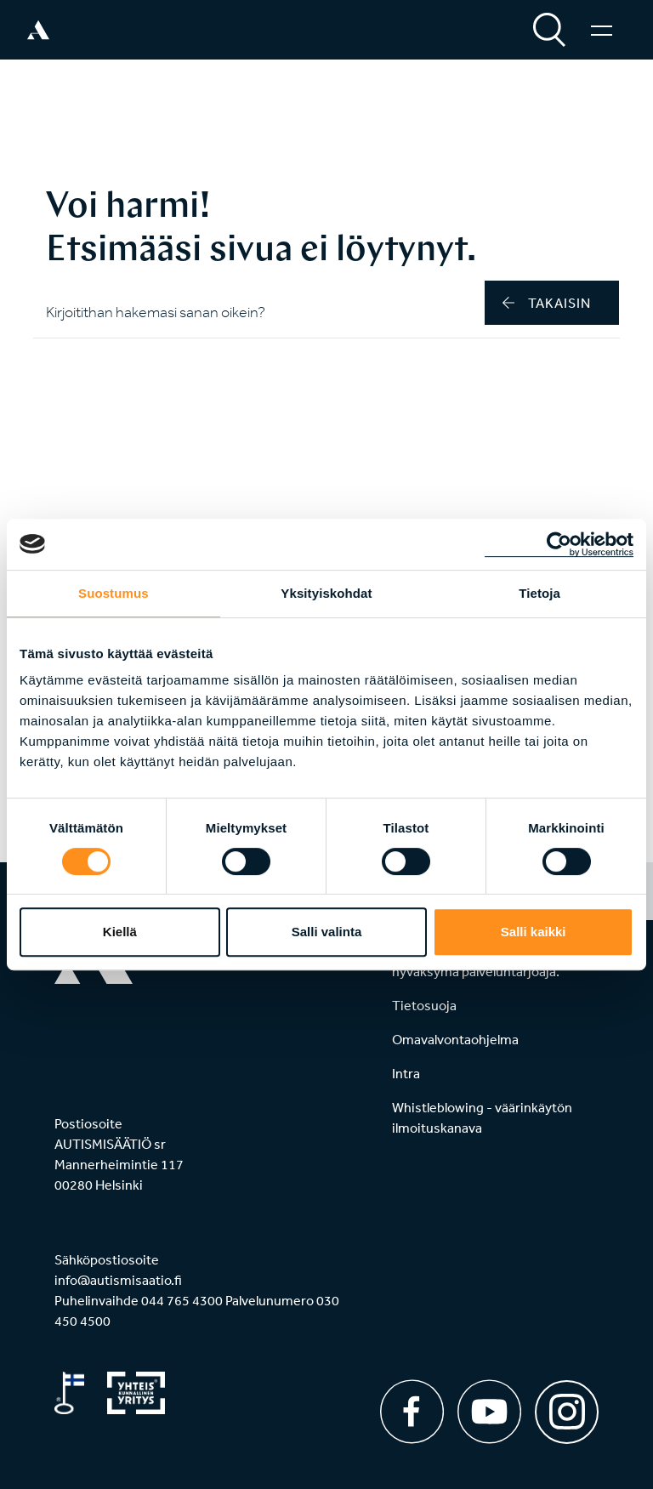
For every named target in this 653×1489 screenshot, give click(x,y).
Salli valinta (327, 931)
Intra (406, 1073)
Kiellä (120, 931)
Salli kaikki (533, 931)
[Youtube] (489, 1411)
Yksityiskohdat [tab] (326, 593)
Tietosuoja (424, 1005)
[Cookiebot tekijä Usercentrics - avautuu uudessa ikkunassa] (559, 544)
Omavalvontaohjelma (455, 1039)
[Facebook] (412, 1411)
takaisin (547, 302)
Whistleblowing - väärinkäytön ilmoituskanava (482, 1117)
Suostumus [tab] (113, 593)
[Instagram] (567, 1406)
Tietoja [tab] (539, 593)
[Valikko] (601, 30)
